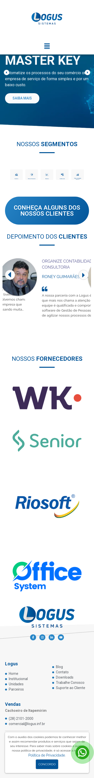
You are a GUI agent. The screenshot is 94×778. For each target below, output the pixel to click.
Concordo (47, 764)
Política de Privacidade (46, 755)
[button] (47, 46)
